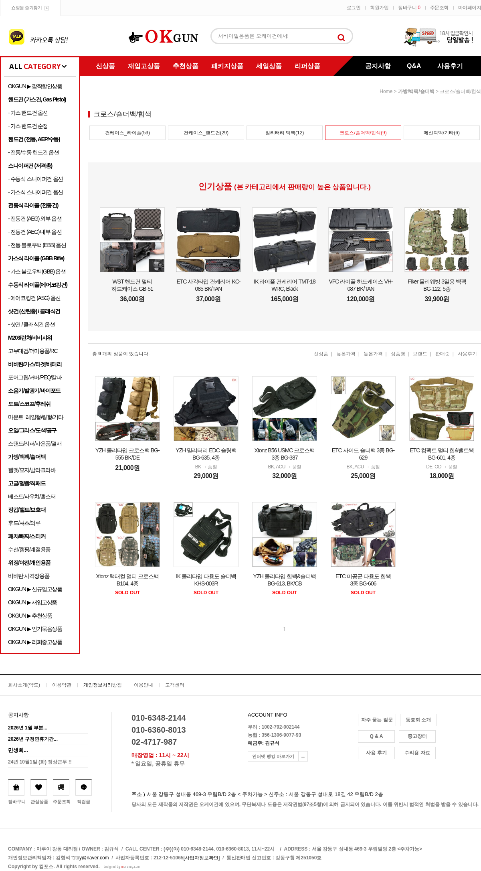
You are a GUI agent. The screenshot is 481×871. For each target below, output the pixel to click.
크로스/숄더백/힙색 (460, 91)
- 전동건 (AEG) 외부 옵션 (34, 218)
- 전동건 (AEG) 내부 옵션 (34, 232)
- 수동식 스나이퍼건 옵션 (35, 179)
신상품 (105, 66)
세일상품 (269, 66)
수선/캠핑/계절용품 (29, 549)
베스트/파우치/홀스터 (31, 496)
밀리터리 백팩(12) (284, 133)
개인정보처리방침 (102, 685)
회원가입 (379, 7)
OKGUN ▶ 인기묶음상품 (35, 629)
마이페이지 (469, 7)
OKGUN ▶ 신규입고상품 (35, 589)
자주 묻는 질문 (377, 720)
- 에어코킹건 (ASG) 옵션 (34, 298)
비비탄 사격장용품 (28, 576)
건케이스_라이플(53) (127, 133)
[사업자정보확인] (202, 858)
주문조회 (439, 7)
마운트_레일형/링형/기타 (35, 417)
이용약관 (61, 685)
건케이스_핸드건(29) (206, 133)
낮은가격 (346, 354)
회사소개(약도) (24, 685)
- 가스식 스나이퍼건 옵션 (35, 192)
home (386, 91)
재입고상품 (144, 66)
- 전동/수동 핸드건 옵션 (33, 152)
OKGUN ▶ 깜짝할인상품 (35, 86)
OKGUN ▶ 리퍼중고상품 (35, 642)
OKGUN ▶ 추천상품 (30, 615)
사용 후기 (376, 753)
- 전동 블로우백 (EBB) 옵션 (37, 245)
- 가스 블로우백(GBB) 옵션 (36, 271)
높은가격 (373, 354)
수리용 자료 (417, 753)
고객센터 (174, 685)
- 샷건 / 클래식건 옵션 (31, 324)
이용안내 (143, 685)
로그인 (354, 7)
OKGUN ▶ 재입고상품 (32, 602)
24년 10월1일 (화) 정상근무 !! (40, 762)
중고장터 (417, 736)
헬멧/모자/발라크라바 (31, 470)
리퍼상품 (307, 66)
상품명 (398, 354)
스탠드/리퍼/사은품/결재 (34, 443)
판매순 (442, 354)
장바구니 (409, 7)
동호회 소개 (418, 720)
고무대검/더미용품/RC (32, 351)
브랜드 (420, 354)
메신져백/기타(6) (442, 133)
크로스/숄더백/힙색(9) (363, 133)
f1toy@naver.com (90, 858)
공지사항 (378, 66)
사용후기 (450, 66)
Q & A (376, 736)
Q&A (414, 66)
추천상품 (185, 66)
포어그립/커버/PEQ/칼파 (35, 377)
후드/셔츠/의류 (24, 523)
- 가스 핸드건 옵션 (28, 112)
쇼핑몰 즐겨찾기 (26, 7)
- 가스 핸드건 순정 (28, 126)
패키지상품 (227, 66)
